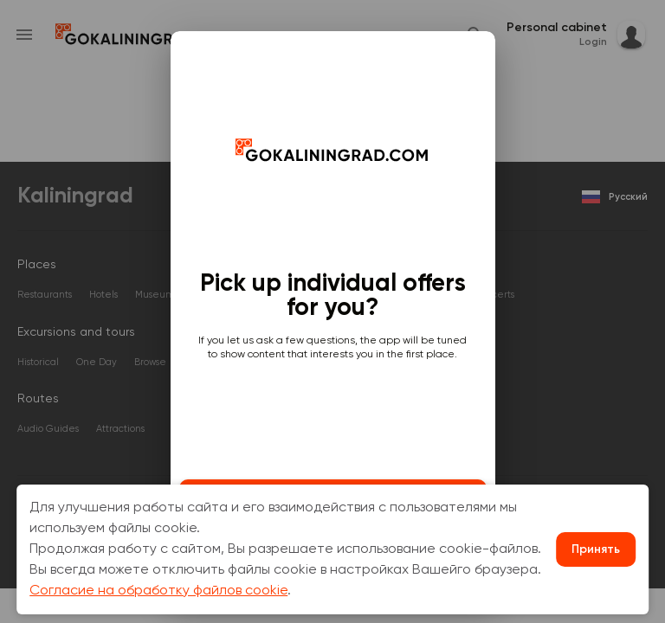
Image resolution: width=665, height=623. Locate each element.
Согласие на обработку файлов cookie (158, 591)
